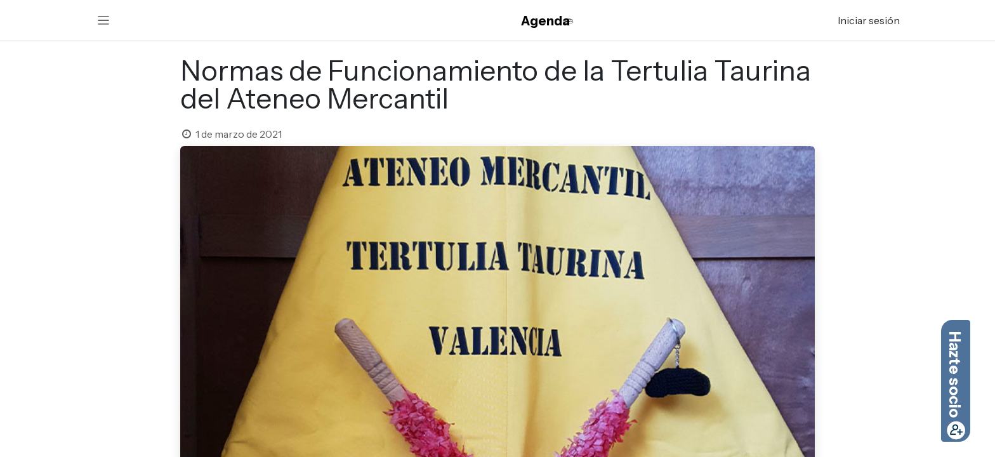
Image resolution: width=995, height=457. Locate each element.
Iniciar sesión (869, 20)
